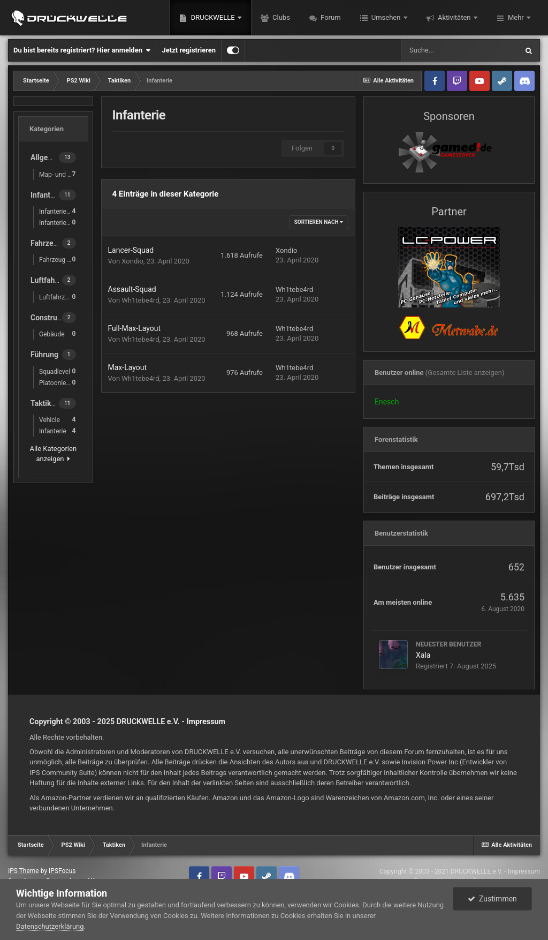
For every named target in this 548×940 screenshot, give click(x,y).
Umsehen (386, 17)
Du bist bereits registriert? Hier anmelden (81, 50)
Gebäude (57, 334)
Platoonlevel (57, 382)
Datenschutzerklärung (50, 926)
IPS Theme (23, 871)
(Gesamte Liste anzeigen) (465, 373)
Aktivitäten (454, 17)
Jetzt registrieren (189, 50)
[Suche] (459, 50)
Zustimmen (492, 898)
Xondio (132, 261)
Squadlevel (57, 371)
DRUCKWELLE (212, 17)
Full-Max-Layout (134, 328)
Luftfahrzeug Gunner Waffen (60, 297)
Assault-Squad (132, 289)
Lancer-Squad (131, 250)
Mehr (516, 17)
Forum (330, 17)
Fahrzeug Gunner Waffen (60, 259)
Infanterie (57, 430)
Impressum (205, 721)
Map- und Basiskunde (60, 174)
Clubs (280, 17)
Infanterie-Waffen (60, 211)
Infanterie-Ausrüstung (60, 222)
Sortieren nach (318, 222)
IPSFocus (62, 871)
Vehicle (57, 419)
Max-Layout (127, 367)
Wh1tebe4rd (140, 300)
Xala (423, 655)
